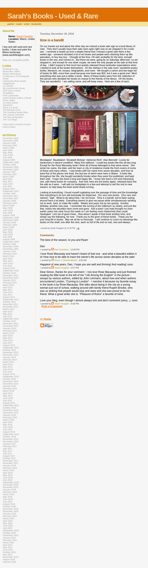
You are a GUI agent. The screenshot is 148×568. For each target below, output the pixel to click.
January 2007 (9, 172)
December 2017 (10, 463)
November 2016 (10, 439)
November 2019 (10, 509)
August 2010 (9, 268)
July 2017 (7, 453)
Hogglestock (9, 83)
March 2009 (8, 227)
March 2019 (8, 494)
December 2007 (10, 198)
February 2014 (10, 359)
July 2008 (7, 213)
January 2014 (9, 357)
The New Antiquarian (13, 117)
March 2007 (8, 177)
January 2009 (9, 222)
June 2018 (8, 477)
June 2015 (8, 398)
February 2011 (10, 282)
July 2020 (7, 528)
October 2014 (9, 379)
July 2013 (7, 343)
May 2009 (7, 232)
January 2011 (9, 280)
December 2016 (10, 441)
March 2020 (8, 518)
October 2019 (9, 506)
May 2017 (7, 451)
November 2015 (10, 410)
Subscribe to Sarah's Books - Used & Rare (17, 125)
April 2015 (8, 393)
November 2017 (10, 461)
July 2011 (7, 294)
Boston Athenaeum (12, 74)
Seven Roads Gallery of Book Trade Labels (16, 99)
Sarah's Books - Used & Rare (52, 16)
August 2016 (9, 432)
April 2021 (8, 545)
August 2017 (9, 456)
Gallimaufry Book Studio (14, 81)
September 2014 (11, 376)
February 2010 (10, 254)
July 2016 (7, 429)
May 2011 (7, 290)
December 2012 (10, 326)
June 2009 (8, 234)
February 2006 (10, 145)
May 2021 (7, 547)
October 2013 (9, 350)
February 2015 (10, 388)
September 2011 (11, 299)
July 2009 (7, 237)
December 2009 (10, 249)
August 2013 (9, 345)
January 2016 (9, 415)
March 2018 (8, 470)
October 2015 (9, 408)
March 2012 (8, 309)
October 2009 (9, 244)
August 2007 (9, 189)
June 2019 (8, 499)
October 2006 (9, 165)
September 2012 (11, 319)
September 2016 (11, 434)
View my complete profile (15, 60)
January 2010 (9, 251)
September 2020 (11, 530)
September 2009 (11, 242)
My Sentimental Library (14, 88)
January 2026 (9, 562)
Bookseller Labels (11, 71)
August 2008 (9, 215)
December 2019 (10, 511)
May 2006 (7, 152)
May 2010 (7, 261)
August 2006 (9, 160)
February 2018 (10, 468)
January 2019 (9, 489)
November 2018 (10, 485)
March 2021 (8, 542)
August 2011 (9, 297)
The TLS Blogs (10, 119)
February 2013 (10, 331)
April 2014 (8, 364)
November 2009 (10, 246)
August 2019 (9, 504)
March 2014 (8, 362)
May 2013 (7, 338)
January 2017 (9, 444)
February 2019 (10, 492)
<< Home (45, 319)
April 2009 (8, 229)
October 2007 (9, 193)
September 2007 (11, 191)
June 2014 (8, 369)
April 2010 (8, 258)
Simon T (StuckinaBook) (65, 260)
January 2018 (9, 465)
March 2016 (8, 420)
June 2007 (8, 184)
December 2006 (10, 169)
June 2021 (8, 550)
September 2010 (11, 270)
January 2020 (9, 513)
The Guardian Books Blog (15, 112)
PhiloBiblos (8, 93)
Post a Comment (51, 306)
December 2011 (10, 307)
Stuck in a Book (10, 107)
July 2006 (7, 157)
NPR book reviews (12, 91)
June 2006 (8, 155)
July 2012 (7, 316)
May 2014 (7, 367)
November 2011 (10, 304)
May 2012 (7, 314)
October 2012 (9, 321)
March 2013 (8, 333)
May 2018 (7, 475)
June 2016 (8, 427)
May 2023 (7, 554)
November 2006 (10, 167)
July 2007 (7, 186)
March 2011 (8, 285)
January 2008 (9, 201)
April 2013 (8, 335)
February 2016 (10, 417)
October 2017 (9, 458)
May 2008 (7, 208)
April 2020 (8, 521)
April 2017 (8, 449)
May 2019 (7, 497)
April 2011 (8, 287)
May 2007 (7, 181)
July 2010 (7, 266)
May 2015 (7, 396)
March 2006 (8, 148)
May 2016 (7, 424)
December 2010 (10, 278)
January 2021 (9, 538)
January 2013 (9, 328)
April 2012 (8, 311)
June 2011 (8, 292)
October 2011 (9, 302)
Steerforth (7, 105)
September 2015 (11, 405)
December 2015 (10, 412)
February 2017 (10, 446)
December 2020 (10, 535)
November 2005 (10, 138)
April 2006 (8, 150)
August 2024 (9, 559)
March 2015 (8, 391)
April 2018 (8, 473)
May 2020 (7, 523)
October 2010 (9, 273)
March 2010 (8, 256)
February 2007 (10, 174)
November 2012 (10, 323)
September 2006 (11, 162)
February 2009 (10, 225)
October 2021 (9, 552)
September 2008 (11, 217)
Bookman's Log (10, 69)
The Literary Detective (13, 115)
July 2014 (7, 371)
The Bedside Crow (12, 110)
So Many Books (10, 103)
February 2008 (10, 203)
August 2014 (9, 374)
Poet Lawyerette (10, 95)
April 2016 (8, 422)
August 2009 (9, 239)
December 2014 (10, 384)
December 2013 (10, 355)
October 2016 (9, 436)
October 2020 (9, 533)
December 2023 (10, 557)
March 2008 (8, 205)
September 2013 (11, 347)
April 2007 (8, 179)
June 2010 (8, 263)
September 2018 (11, 482)
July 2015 (7, 400)
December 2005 (10, 140)
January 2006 (9, 143)
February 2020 (10, 516)
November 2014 (10, 381)
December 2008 (10, 220)
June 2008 (8, 210)
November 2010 (10, 275)
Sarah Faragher (61, 268)
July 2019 (7, 501)
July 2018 (7, 480)
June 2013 (8, 340)
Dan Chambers (61, 249)
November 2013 (10, 352)
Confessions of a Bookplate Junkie (15, 77)
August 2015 (9, 403)
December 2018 (10, 487)
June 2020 (8, 526)
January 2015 (9, 386)
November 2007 (10, 196)
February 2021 (10, 540)
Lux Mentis (8, 86)
